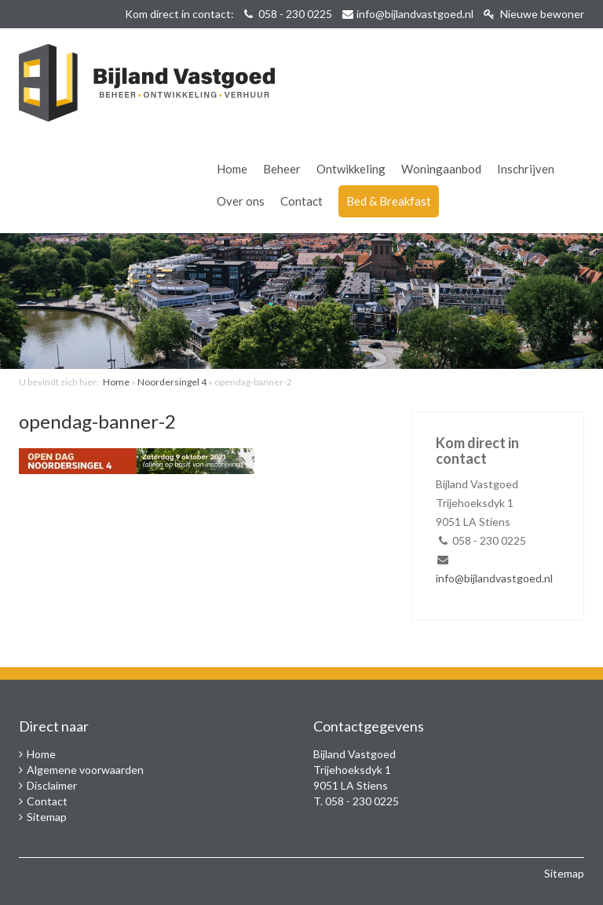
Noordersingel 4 (171, 382)
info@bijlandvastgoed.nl (414, 13)
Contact (301, 201)
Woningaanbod (441, 169)
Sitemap (47, 816)
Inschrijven (525, 169)
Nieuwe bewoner (534, 13)
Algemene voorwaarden (85, 769)
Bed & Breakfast (388, 201)
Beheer (282, 169)
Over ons (241, 201)
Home (232, 169)
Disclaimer (52, 785)
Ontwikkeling (351, 169)
